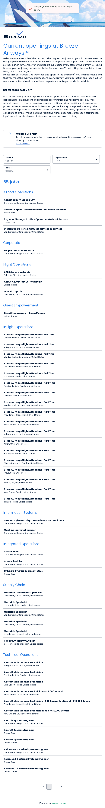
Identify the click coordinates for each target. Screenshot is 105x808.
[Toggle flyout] (96, 159)
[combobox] (5, 171)
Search (9, 157)
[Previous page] (43, 786)
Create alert (23, 143)
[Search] (26, 161)
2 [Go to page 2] (55, 786)
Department (61, 157)
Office (8, 168)
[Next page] (61, 786)
